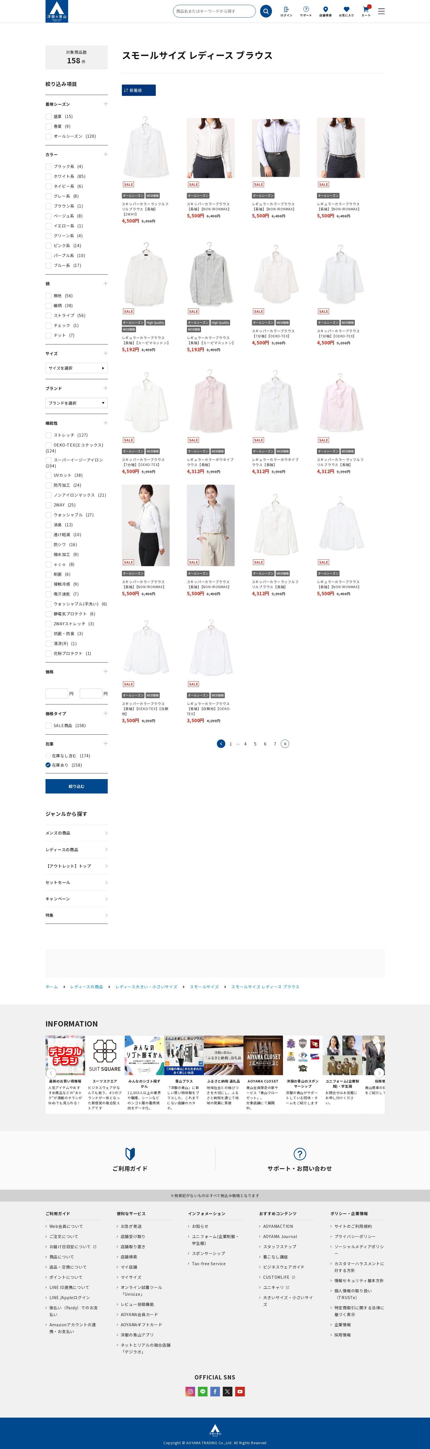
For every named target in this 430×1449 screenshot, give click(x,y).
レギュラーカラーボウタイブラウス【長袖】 (210, 462)
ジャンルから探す (67, 813)
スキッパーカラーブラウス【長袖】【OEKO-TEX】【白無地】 (145, 708)
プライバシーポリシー (355, 1236)
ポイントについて (66, 1277)
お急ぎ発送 (131, 1226)
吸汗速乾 (62, 594)
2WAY (59, 505)
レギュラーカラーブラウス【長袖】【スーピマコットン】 (146, 340)
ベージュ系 (64, 216)
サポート (306, 15)
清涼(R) (61, 643)
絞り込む (77, 786)
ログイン (286, 15)
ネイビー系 (64, 186)
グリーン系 (64, 235)
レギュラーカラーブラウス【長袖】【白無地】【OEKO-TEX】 (209, 708)
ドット (60, 335)
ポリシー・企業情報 (349, 1213)
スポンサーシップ (208, 1253)
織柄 (58, 305)
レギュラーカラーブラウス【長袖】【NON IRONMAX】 (274, 206)
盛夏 (58, 116)
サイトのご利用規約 (353, 1226)
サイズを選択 (60, 368)
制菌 (58, 574)
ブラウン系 (64, 206)
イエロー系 (64, 225)
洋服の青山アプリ (137, 1335)
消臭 (58, 524)
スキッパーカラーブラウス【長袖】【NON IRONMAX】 (209, 206)
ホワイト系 (64, 176)
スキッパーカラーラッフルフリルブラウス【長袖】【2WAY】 (145, 208)
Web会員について (66, 1226)
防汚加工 (62, 485)
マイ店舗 (129, 1267)
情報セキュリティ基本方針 (359, 1280)
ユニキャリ (273, 1287)
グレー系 (62, 196)
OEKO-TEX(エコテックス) (78, 445)
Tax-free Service (209, 1263)
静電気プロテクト (70, 613)
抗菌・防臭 (64, 633)
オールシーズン (68, 136)
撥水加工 (62, 554)
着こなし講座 (275, 1257)
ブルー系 (62, 265)
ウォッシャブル (68, 515)
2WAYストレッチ (70, 623)
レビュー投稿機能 (137, 1304)
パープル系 (64, 255)
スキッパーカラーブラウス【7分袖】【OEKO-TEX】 (273, 333)
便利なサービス (131, 1213)
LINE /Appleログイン (69, 1297)
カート (366, 11)
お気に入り (346, 15)
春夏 (58, 126)
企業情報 (342, 1324)
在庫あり (60, 765)
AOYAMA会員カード (139, 1314)
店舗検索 (325, 15)
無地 (58, 295)
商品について (62, 1257)
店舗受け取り (133, 1236)
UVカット (63, 475)
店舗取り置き (133, 1246)
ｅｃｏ (60, 564)
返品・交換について (68, 1267)
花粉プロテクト (68, 653)
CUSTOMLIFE (276, 1277)
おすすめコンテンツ (278, 1213)
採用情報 (342, 1335)
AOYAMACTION (278, 1226)
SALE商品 (63, 725)
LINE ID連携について (69, 1287)
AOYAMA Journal (280, 1236)
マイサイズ (131, 1277)
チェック (62, 325)
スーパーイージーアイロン (78, 460)
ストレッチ (64, 435)
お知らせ (200, 1226)
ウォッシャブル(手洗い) (76, 604)
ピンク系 (62, 245)
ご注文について (64, 1236)
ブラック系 (64, 166)
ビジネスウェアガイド (284, 1267)
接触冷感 (62, 584)
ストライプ (64, 315)
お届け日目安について (70, 1246)
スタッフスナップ (280, 1246)
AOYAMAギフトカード (142, 1324)
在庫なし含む (64, 755)
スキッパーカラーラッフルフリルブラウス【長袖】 (340, 462)
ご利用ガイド (58, 1213)
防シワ (60, 544)
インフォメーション (207, 1213)
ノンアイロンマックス (74, 495)
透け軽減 (62, 534)
